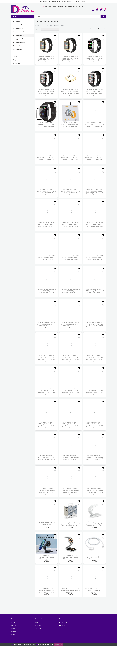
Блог (73, 10)
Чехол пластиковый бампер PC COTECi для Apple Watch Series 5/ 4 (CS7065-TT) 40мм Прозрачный (94, 291)
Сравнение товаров (30, 644)
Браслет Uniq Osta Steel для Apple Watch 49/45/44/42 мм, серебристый (94, 590)
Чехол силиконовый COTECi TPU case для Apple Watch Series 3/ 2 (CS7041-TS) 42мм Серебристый (46, 257)
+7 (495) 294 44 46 (53, 1)
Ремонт (52, 10)
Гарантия (62, 10)
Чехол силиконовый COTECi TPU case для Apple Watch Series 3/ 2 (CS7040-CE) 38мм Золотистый (94, 191)
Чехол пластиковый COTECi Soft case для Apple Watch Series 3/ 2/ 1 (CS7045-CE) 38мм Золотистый (70, 91)
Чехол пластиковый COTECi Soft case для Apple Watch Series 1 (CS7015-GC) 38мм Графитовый (94, 58)
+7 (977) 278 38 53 (63, 1)
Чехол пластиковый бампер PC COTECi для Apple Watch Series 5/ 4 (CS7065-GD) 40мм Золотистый (46, 324)
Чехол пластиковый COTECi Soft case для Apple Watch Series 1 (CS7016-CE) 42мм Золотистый (46, 58)
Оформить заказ (59, 644)
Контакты (78, 10)
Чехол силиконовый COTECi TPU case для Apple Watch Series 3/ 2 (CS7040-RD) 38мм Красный (70, 224)
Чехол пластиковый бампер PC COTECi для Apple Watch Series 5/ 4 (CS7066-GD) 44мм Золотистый (70, 324)
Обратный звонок (43, 1)
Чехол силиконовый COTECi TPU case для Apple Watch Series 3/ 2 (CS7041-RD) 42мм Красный (94, 257)
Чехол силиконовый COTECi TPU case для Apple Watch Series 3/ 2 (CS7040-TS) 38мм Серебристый (46, 224)
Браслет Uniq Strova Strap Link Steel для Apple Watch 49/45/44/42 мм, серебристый (70, 590)
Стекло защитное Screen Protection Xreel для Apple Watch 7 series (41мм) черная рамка (70, 124)
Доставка (68, 10)
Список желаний (42, 644)
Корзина (49, 644)
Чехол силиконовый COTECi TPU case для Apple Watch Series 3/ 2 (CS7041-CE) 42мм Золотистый (94, 224)
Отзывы (57, 10)
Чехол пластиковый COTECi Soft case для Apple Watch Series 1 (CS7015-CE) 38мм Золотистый (70, 58)
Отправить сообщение (80, 1)
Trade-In (46, 10)
